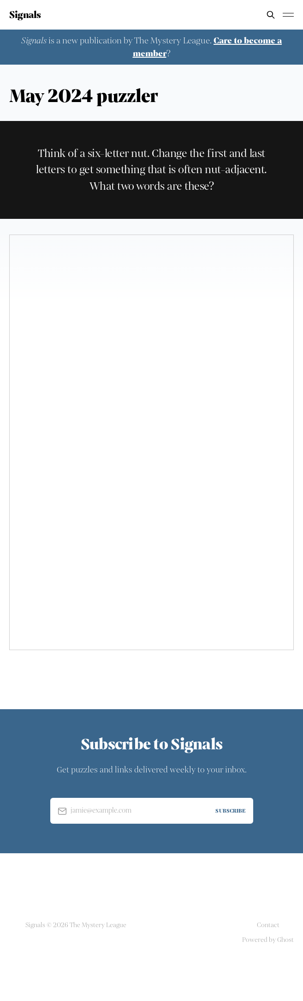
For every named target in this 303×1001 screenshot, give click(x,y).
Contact (268, 925)
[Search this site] (271, 15)
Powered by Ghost (268, 939)
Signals (25, 15)
